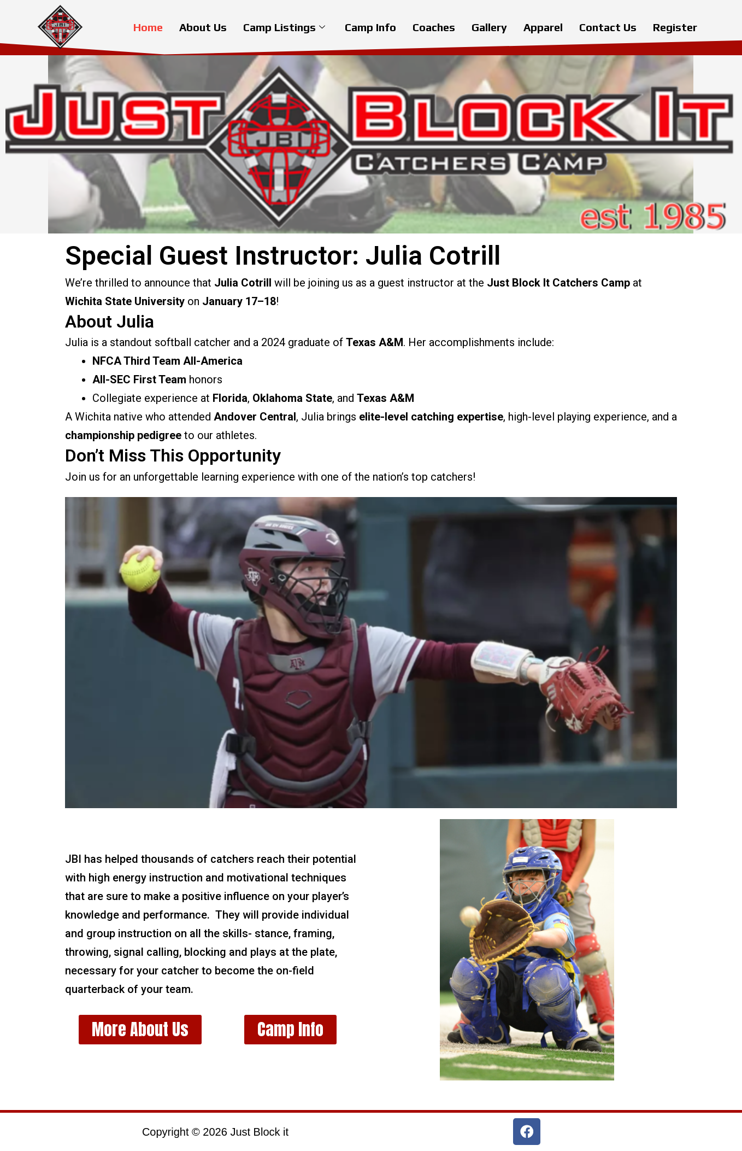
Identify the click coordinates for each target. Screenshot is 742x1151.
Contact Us (608, 27)
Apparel (543, 27)
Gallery (489, 27)
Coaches (434, 27)
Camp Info (370, 27)
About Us (203, 27)
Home (148, 27)
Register (675, 27)
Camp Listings (284, 27)
